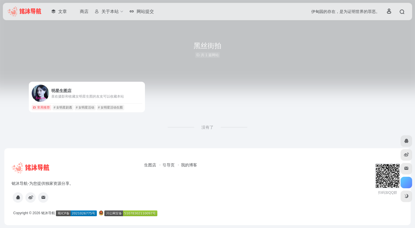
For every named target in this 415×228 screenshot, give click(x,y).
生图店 (150, 165)
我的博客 (189, 165)
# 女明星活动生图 (110, 107)
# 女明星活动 (85, 107)
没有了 (207, 127)
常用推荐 (41, 107)
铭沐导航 (48, 213)
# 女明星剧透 (63, 107)
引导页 (169, 165)
